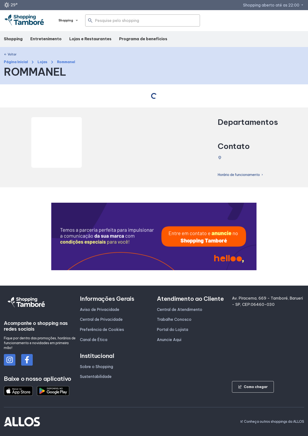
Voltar (10, 54)
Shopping (13, 38)
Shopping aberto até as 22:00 (273, 5)
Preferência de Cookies (102, 329)
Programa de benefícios (143, 38)
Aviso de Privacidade (99, 309)
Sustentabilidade (96, 376)
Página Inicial (16, 62)
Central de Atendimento (179, 309)
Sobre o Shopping (96, 366)
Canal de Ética (93, 339)
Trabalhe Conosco (174, 319)
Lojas (42, 62)
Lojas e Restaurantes (90, 38)
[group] (154, 236)
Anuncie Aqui (169, 339)
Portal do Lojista (172, 329)
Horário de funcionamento (241, 175)
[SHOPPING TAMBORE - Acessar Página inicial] (24, 20)
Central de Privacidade (101, 319)
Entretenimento (46, 38)
